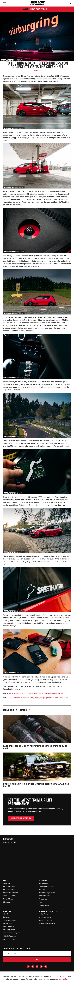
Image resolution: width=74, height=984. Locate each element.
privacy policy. (62, 979)
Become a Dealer (45, 917)
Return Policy (8, 923)
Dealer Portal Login (46, 920)
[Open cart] (69, 3)
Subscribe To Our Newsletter (21, 818)
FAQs (41, 902)
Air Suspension (9, 886)
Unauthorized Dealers (47, 923)
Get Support (43, 883)
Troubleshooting (45, 905)
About (5, 914)
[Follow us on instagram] (37, 843)
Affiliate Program (9, 936)
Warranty (42, 889)
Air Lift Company (9, 939)
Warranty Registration (47, 893)
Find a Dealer (44, 914)
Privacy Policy (8, 927)
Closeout (6, 902)
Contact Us (43, 899)
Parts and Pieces (9, 896)
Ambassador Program (11, 933)
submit (37, 960)
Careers (6, 917)
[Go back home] (37, 3)
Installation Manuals (46, 886)
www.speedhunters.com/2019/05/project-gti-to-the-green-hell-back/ (37, 693)
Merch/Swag (8, 899)
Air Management (9, 889)
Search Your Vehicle (10, 893)
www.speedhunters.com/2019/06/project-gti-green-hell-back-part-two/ (38, 698)
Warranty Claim (44, 896)
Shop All (6, 883)
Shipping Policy (9, 930)
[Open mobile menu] (4, 3)
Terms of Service (9, 920)
